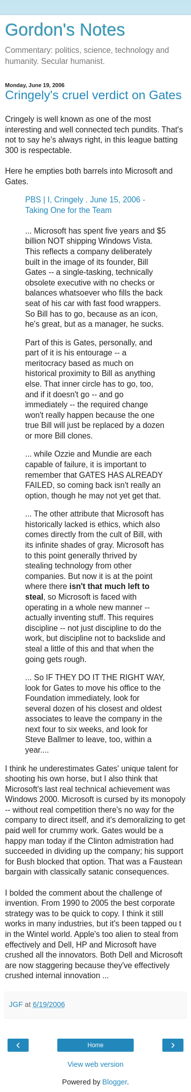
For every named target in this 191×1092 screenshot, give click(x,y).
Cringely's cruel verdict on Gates (93, 95)
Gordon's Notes (65, 29)
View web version (95, 1064)
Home (95, 1045)
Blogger (115, 1082)
